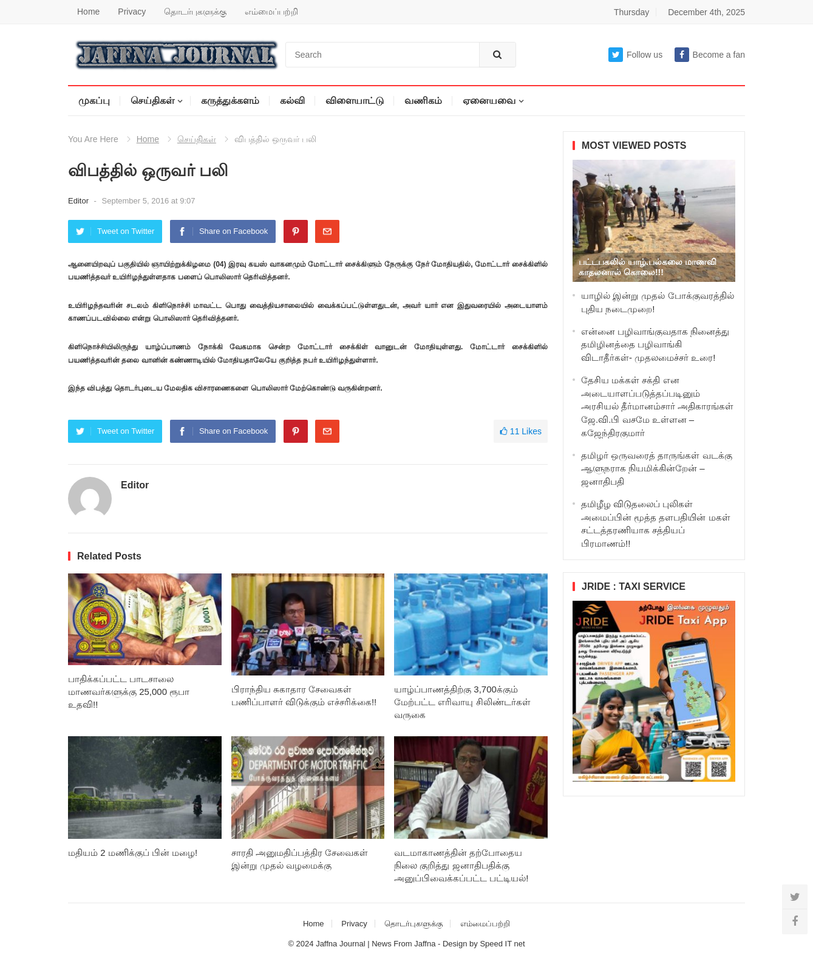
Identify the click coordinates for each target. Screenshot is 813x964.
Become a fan (710, 54)
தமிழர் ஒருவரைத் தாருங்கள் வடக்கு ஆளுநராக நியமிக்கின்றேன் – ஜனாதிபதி (656, 468)
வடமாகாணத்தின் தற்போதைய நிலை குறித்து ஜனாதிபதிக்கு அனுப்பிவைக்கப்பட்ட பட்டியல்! (461, 865)
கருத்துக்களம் (230, 100)
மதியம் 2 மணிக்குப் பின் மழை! (132, 852)
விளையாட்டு (354, 100)
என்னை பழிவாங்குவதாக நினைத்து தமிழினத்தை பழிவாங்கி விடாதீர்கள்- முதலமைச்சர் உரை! (655, 344)
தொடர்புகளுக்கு (195, 11)
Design (456, 943)
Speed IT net (502, 943)
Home (88, 11)
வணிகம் (423, 100)
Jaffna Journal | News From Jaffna (375, 943)
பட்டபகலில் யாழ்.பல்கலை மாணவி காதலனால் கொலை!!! (647, 267)
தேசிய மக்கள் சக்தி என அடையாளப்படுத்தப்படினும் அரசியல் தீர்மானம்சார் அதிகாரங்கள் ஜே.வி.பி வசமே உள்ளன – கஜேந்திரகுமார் (657, 406)
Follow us (635, 54)
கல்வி (292, 100)
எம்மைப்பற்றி (271, 11)
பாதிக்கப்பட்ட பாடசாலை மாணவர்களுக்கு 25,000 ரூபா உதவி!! (128, 691)
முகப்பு (94, 100)
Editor (79, 200)
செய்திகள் (152, 100)
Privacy (132, 11)
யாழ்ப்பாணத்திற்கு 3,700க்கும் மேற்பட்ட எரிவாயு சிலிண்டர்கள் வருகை (462, 702)
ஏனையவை (489, 100)
